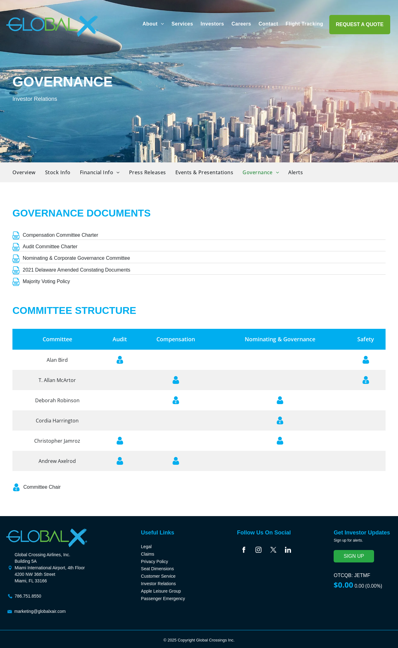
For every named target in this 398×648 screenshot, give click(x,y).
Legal (146, 546)
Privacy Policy (154, 561)
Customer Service (158, 576)
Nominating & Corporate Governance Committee (76, 258)
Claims (147, 554)
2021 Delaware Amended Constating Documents (76, 270)
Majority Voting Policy (46, 281)
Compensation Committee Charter (60, 235)
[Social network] (243, 550)
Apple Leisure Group (161, 591)
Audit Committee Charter (50, 246)
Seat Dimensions (157, 568)
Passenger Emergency (163, 598)
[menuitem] (153, 24)
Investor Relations (158, 583)
